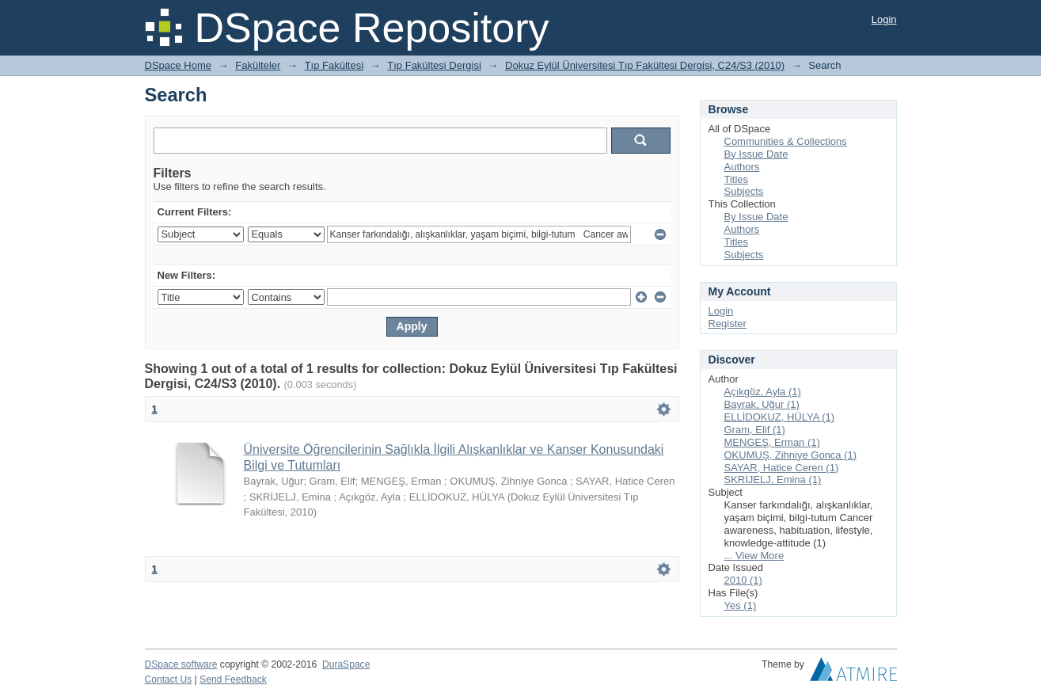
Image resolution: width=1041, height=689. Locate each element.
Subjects (744, 191)
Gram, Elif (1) (754, 430)
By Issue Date (756, 154)
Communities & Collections (785, 141)
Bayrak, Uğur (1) (762, 404)
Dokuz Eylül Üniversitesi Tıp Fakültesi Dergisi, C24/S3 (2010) (645, 65)
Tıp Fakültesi (334, 65)
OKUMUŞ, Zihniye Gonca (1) (790, 455)
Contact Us (168, 679)
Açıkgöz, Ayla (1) (762, 392)
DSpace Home (178, 65)
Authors (742, 167)
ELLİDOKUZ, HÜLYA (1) (779, 417)
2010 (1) (743, 580)
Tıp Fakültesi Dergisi (434, 65)
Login (884, 19)
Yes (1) (740, 605)
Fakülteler (257, 65)
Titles (736, 179)
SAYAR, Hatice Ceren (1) (781, 468)
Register (728, 323)
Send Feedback (233, 679)
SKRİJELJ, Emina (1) (773, 479)
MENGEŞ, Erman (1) (772, 442)
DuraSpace (346, 664)
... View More (754, 555)
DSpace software (181, 664)
